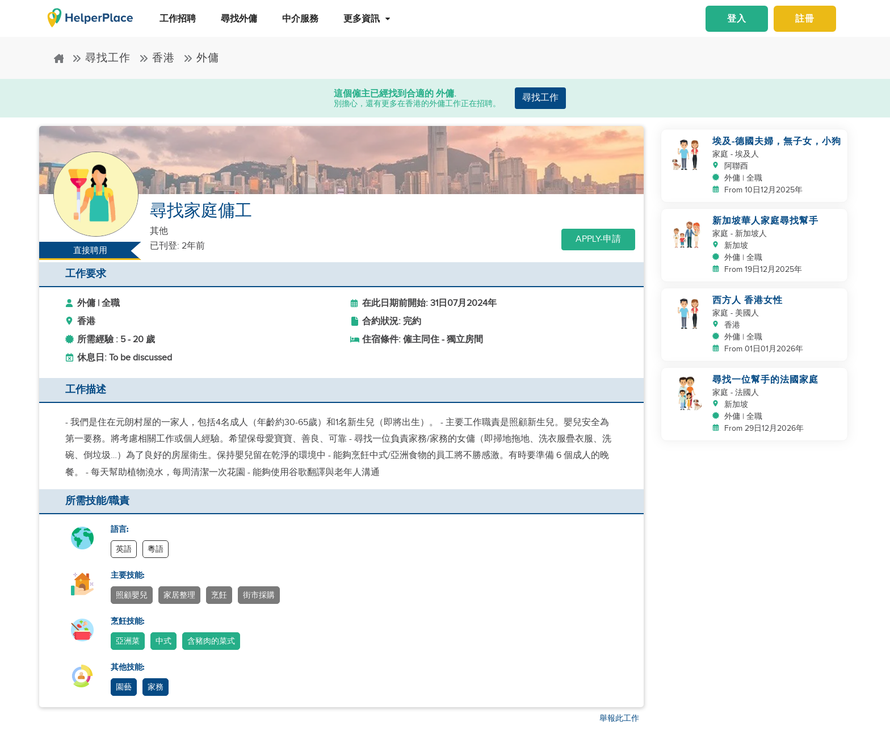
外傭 (201, 58)
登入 (736, 18)
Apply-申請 (598, 239)
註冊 (805, 18)
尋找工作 (101, 58)
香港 (157, 58)
